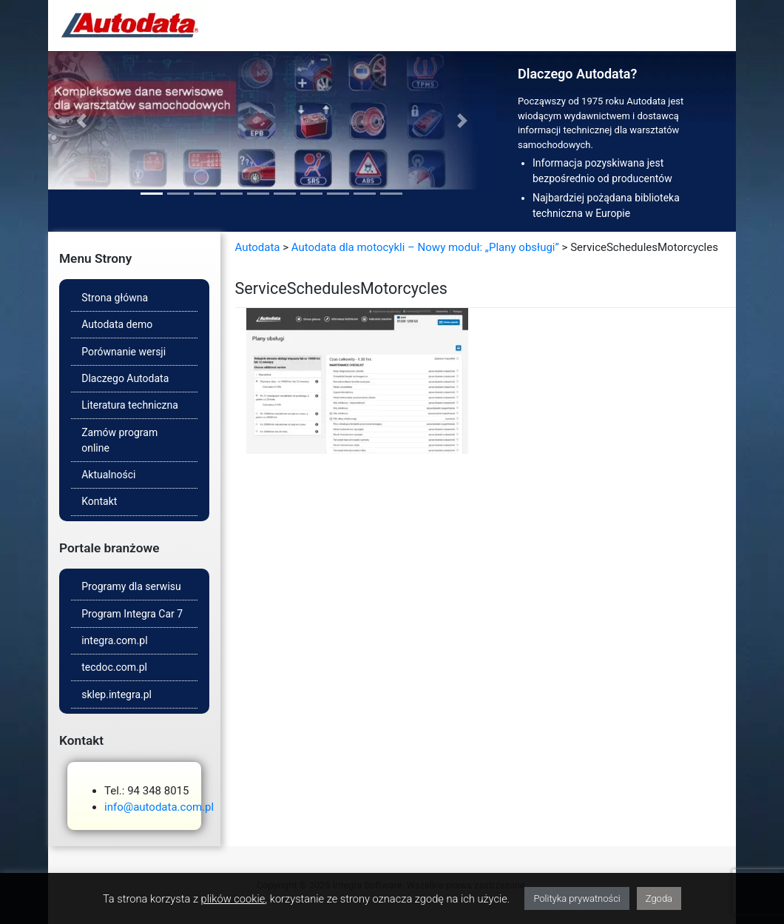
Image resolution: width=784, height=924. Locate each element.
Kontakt (99, 501)
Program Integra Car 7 (132, 614)
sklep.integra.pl (116, 694)
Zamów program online (119, 440)
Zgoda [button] (659, 898)
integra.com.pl (114, 640)
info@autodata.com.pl (159, 807)
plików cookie (233, 898)
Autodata (257, 247)
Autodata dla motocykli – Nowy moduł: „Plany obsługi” (425, 247)
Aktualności (108, 475)
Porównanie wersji (123, 352)
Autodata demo (116, 324)
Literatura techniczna (129, 405)
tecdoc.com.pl (114, 667)
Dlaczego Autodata (125, 378)
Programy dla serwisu (131, 586)
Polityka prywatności (576, 898)
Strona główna (114, 298)
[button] (81, 121)
